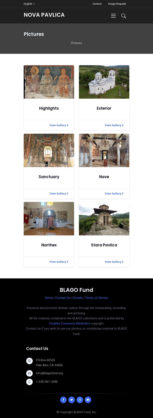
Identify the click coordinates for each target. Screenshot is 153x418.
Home (49, 298)
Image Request (117, 3)
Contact (97, 3)
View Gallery (59, 125)
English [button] (28, 3)
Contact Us (63, 298)
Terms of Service (96, 298)
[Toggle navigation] (113, 16)
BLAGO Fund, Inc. (85, 412)
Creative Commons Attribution (69, 323)
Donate (78, 298)
